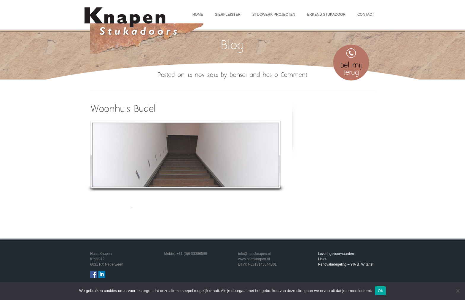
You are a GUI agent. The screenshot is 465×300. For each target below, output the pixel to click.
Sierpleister (228, 14)
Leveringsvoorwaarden (336, 254)
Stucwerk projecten (273, 14)
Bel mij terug (351, 63)
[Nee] (458, 291)
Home (197, 14)
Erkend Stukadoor (326, 14)
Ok (380, 290)
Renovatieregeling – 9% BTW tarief (345, 264)
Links (322, 259)
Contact (365, 14)
